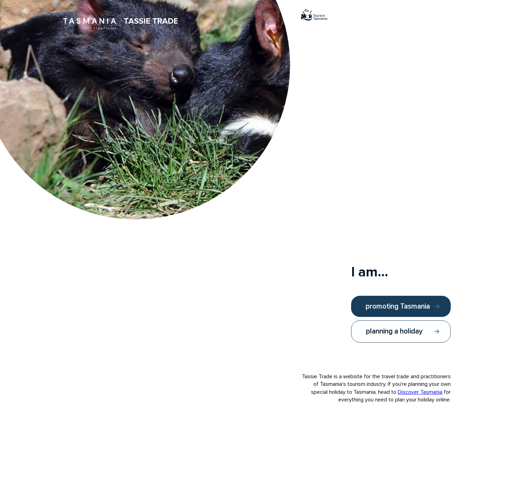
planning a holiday (394, 331)
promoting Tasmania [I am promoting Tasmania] (398, 306)
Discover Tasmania (420, 392)
